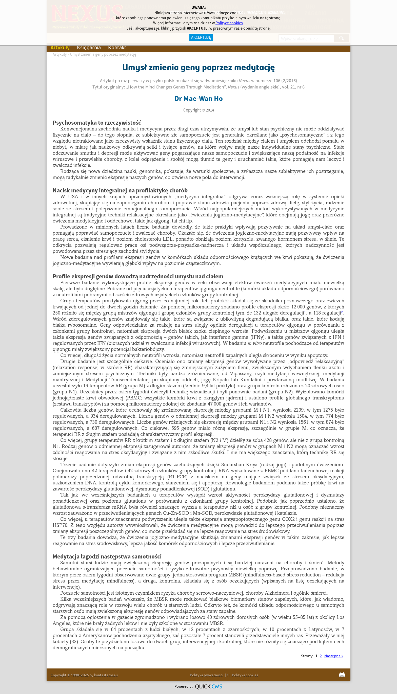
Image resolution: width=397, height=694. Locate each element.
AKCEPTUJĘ (201, 37)
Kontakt (117, 47)
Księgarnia (89, 47)
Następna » (333, 656)
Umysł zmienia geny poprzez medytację (103, 54)
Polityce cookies (229, 23)
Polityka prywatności (206, 675)
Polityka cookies (245, 675)
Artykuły (60, 47)
